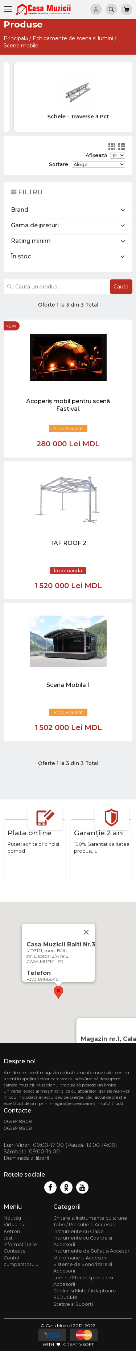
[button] (58, 992)
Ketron (12, 1231)
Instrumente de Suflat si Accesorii (92, 1251)
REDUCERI (65, 1297)
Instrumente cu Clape (78, 1231)
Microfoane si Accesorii (80, 1258)
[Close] (86, 932)
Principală (16, 38)
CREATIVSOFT (78, 1344)
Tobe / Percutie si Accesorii (84, 1224)
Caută (121, 286)
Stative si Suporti (73, 1304)
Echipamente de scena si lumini (73, 38)
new (10, 326)
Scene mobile (21, 45)
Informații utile (20, 1244)
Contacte (15, 1251)
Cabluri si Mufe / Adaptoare (84, 1290)
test (8, 1238)
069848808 (18, 1121)
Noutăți (12, 1218)
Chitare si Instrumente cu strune (90, 1218)
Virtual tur (15, 1224)
